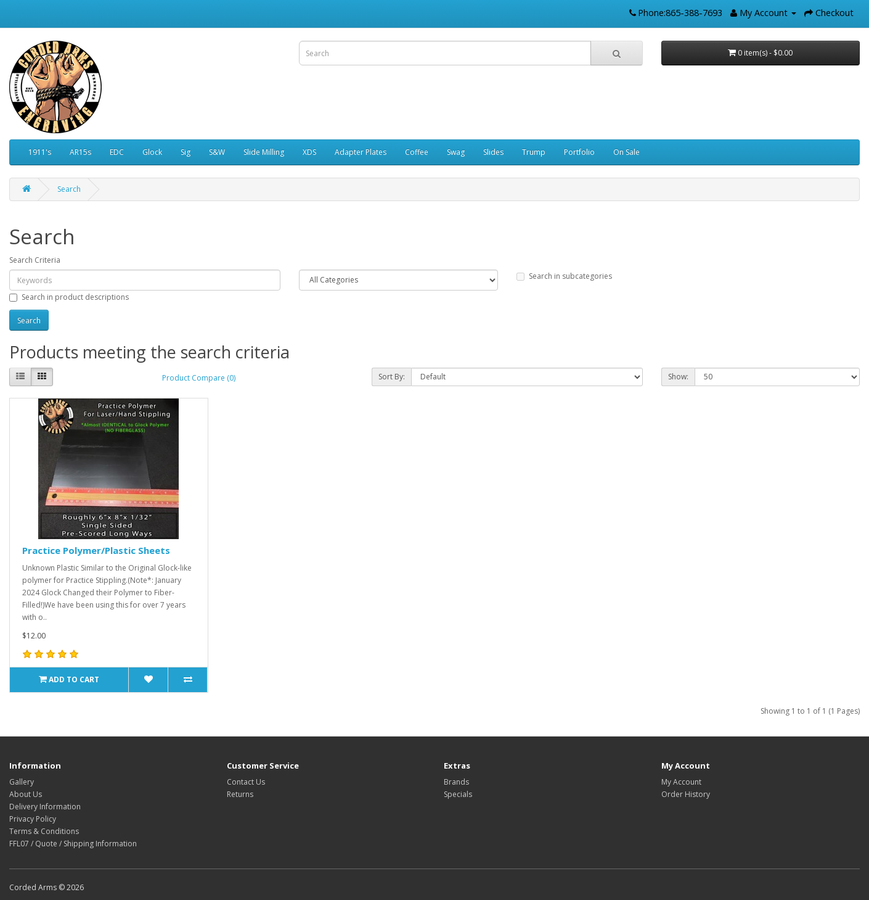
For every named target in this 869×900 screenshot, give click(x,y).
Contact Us (246, 782)
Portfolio (579, 152)
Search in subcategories (564, 276)
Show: (678, 376)
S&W (217, 152)
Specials (458, 794)
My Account (681, 782)
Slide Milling (263, 152)
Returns (240, 794)
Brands (456, 782)
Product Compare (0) (198, 378)
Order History (685, 794)
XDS (309, 152)
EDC (117, 152)
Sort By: (391, 376)
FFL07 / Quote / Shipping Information (73, 843)
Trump (533, 152)
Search (69, 189)
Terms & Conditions (44, 831)
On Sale (626, 152)
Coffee (416, 152)
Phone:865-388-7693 (680, 12)
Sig (185, 152)
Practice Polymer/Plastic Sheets (96, 550)
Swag (456, 152)
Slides (493, 152)
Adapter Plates (360, 152)
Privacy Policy (32, 819)
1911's (39, 152)
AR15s (80, 152)
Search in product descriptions (69, 297)
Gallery (21, 782)
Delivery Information (45, 806)
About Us (25, 794)
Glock (152, 152)
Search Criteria (34, 260)
